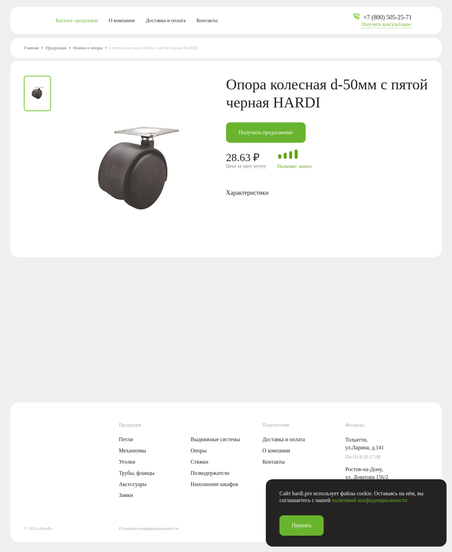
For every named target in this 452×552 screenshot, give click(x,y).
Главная (31, 47)
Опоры (199, 450)
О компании (122, 20)
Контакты (206, 20)
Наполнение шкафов (214, 484)
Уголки (127, 462)
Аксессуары (132, 484)
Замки (126, 495)
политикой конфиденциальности (369, 500)
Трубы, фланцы (137, 473)
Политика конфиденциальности (148, 528)
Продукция (56, 47)
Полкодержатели (210, 473)
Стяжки (199, 462)
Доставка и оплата (165, 20)
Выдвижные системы (215, 439)
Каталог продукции (77, 20)
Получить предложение (266, 132)
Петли (126, 439)
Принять (301, 525)
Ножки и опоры (87, 47)
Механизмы (132, 450)
